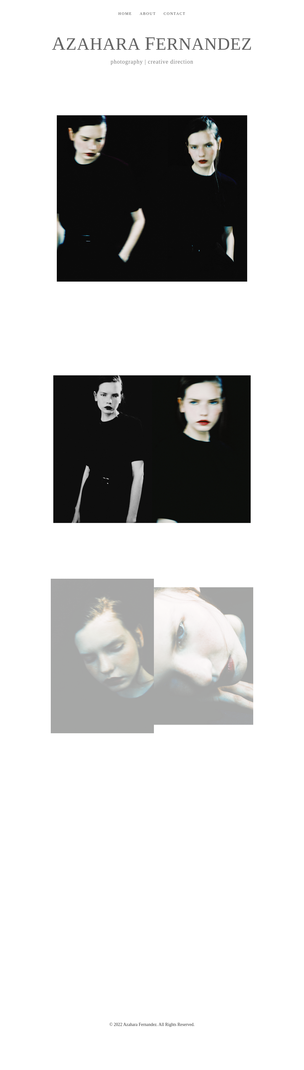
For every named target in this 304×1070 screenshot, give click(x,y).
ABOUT (148, 13)
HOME (125, 13)
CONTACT (174, 13)
